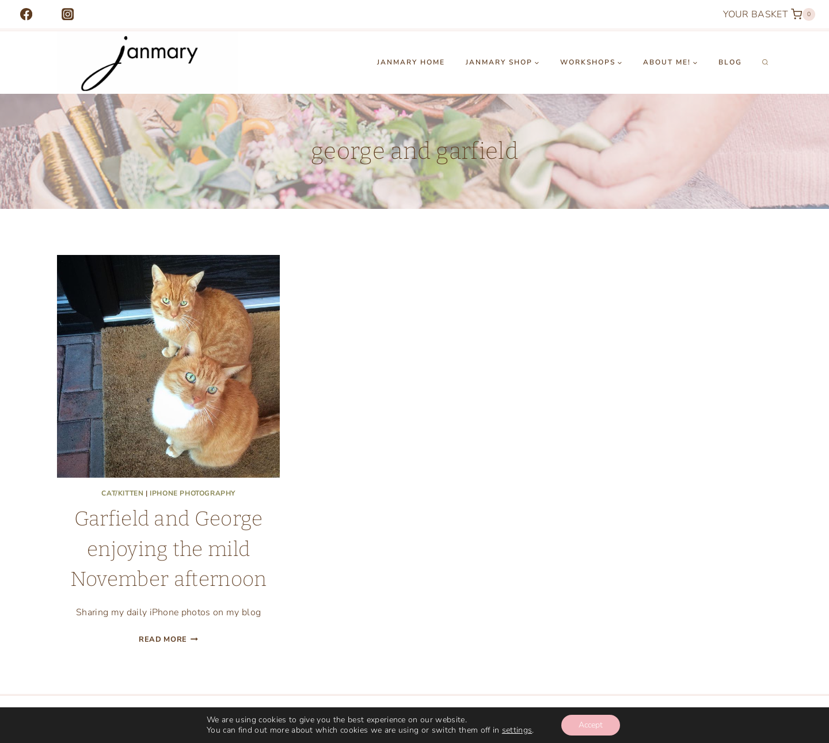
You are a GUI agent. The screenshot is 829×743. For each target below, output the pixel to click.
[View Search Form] (765, 63)
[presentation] (168, 366)
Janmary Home (411, 62)
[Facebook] (26, 14)
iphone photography (192, 493)
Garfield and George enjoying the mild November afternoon (168, 548)
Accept (591, 724)
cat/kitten (122, 493)
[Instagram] (67, 14)
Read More (168, 639)
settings (517, 730)
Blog (730, 62)
